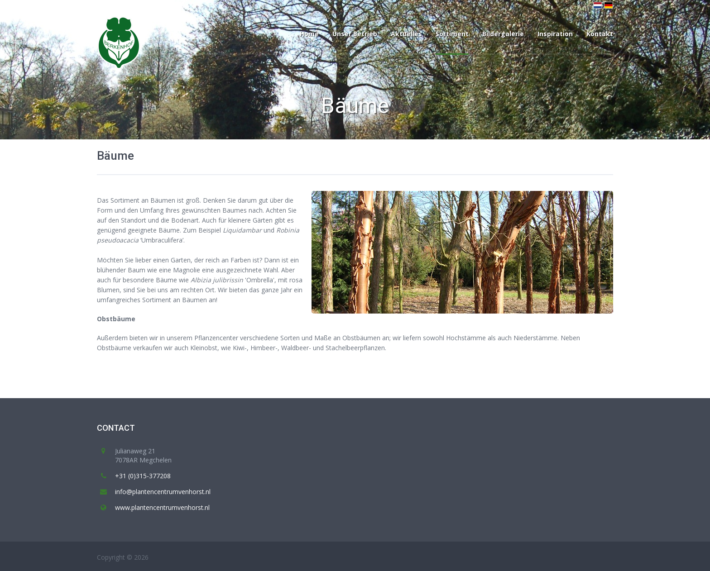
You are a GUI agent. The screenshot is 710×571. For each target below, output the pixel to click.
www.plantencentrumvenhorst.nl (162, 507)
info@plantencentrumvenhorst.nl (163, 491)
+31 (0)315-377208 (143, 475)
